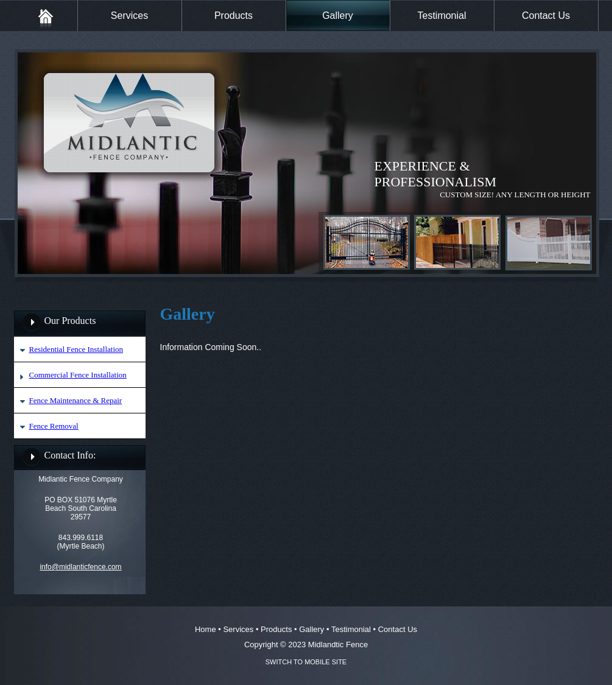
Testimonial (441, 15)
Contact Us (546, 15)
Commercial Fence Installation (78, 374)
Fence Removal (54, 425)
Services (129, 15)
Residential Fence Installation (76, 349)
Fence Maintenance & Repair (75, 400)
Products (233, 15)
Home (205, 629)
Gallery (337, 15)
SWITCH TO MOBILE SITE (306, 662)
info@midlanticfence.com (80, 567)
